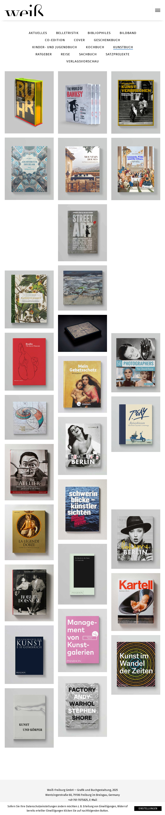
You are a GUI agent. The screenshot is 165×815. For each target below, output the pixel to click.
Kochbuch (95, 47)
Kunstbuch (123, 47)
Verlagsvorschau (82, 61)
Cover (79, 40)
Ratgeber (43, 54)
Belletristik (67, 33)
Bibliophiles (99, 33)
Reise (65, 54)
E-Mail (93, 799)
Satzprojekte (118, 54)
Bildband (128, 33)
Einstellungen (148, 808)
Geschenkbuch (107, 40)
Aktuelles (38, 33)
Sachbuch (88, 54)
